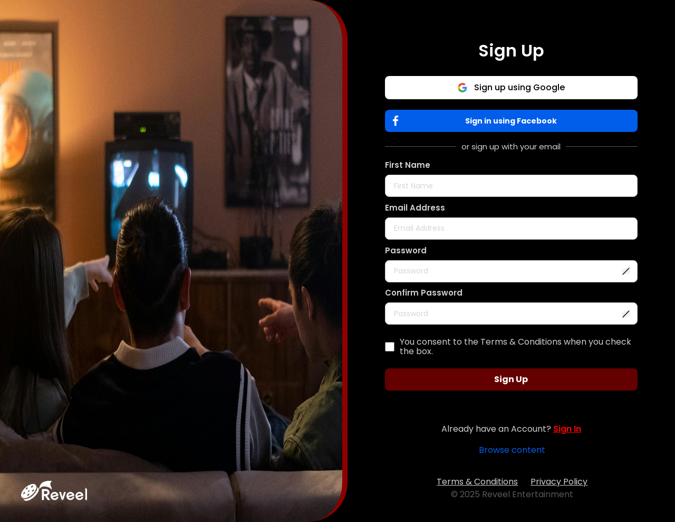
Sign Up (511, 379)
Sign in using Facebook (477, 121)
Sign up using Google (511, 87)
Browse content (512, 450)
